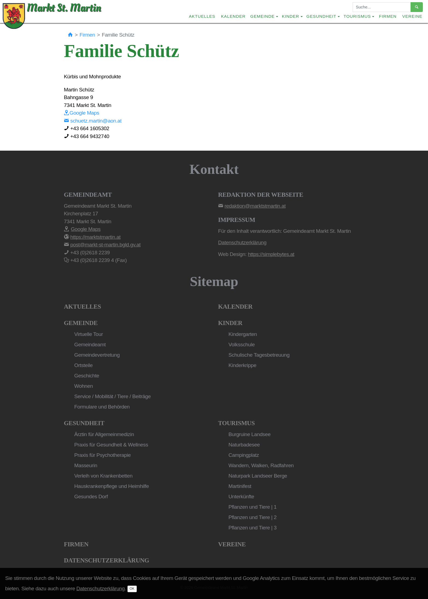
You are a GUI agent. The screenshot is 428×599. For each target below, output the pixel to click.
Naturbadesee (244, 445)
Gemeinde (81, 323)
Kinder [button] (290, 16)
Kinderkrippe (242, 365)
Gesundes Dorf (91, 496)
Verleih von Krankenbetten (103, 476)
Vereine (412, 16)
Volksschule (241, 344)
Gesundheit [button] (322, 16)
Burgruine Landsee (249, 434)
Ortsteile (83, 365)
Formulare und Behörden (102, 407)
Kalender (233, 16)
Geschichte (86, 376)
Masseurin (85, 465)
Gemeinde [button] (262, 16)
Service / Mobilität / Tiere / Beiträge (112, 396)
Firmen (388, 16)
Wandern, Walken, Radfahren (261, 465)
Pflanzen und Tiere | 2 (252, 517)
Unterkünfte (241, 496)
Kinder (230, 323)
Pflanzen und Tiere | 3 (252, 528)
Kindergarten (242, 334)
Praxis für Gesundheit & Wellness (111, 445)
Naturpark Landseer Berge (257, 476)
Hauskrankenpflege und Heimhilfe (111, 486)
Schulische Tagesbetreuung (259, 355)
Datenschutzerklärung (106, 560)
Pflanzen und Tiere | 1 (252, 507)
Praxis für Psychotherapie (102, 455)
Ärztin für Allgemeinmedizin (104, 434)
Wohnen (83, 386)
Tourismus (236, 423)
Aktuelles (202, 16)
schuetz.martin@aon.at (92, 121)
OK (132, 589)
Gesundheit (84, 423)
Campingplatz (243, 455)
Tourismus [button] (357, 16)
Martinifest (239, 486)
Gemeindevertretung (97, 355)
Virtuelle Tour (88, 334)
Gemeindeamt (90, 344)
